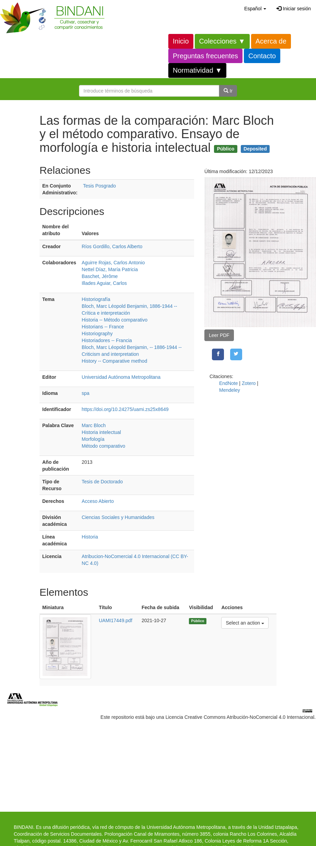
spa (86, 393)
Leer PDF (219, 335)
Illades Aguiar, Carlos (104, 283)
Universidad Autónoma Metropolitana (121, 377)
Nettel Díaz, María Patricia (110, 269)
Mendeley (229, 390)
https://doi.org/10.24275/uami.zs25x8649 (125, 409)
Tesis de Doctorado (102, 481)
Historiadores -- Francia (107, 340)
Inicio (181, 41)
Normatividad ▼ (197, 70)
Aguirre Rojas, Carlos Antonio (113, 262)
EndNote (228, 383)
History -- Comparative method (114, 361)
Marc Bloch (94, 425)
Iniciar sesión (293, 8)
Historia (90, 537)
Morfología (93, 439)
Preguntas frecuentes (205, 56)
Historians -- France (103, 326)
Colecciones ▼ (222, 41)
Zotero (249, 383)
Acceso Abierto (98, 501)
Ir (228, 91)
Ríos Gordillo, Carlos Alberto (112, 246)
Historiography (97, 333)
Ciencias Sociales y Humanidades (118, 517)
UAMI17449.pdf (115, 620)
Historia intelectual (101, 432)
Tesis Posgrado (99, 186)
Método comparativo (103, 446)
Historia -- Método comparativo (114, 320)
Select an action (244, 622)
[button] (255, 8)
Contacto (262, 56)
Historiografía (96, 299)
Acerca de (271, 41)
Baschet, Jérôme (100, 276)
